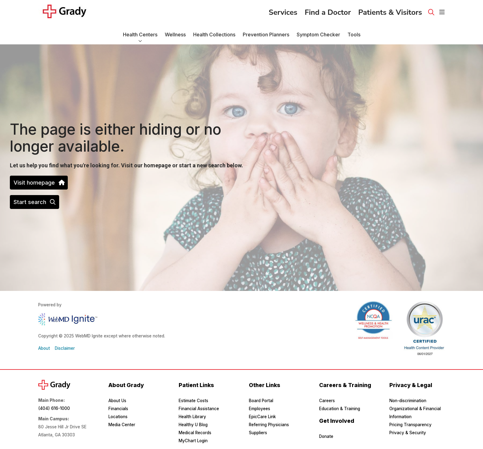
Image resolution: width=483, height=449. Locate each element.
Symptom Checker (318, 32)
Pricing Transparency (410, 424)
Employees (259, 408)
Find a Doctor (328, 10)
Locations (118, 416)
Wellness (175, 32)
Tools (354, 32)
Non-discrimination (407, 400)
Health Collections (214, 32)
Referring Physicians (269, 424)
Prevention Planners (266, 32)
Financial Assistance (199, 408)
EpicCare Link (262, 416)
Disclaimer (65, 348)
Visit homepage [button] (39, 182)
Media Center (121, 424)
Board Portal (261, 400)
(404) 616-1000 (54, 408)
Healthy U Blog (193, 424)
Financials (118, 408)
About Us (117, 400)
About (44, 348)
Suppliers (258, 432)
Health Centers (140, 32)
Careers (327, 400)
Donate (326, 436)
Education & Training (339, 408)
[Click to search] (431, 12)
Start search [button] (34, 202)
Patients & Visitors (390, 10)
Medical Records (195, 432)
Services (283, 10)
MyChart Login (193, 440)
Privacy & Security (407, 432)
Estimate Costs (193, 400)
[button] (442, 12)
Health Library (192, 416)
